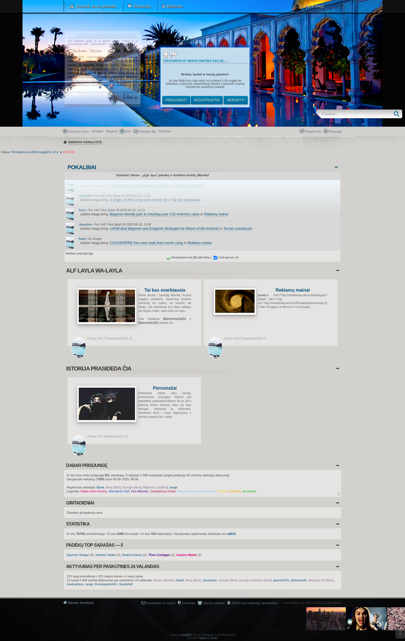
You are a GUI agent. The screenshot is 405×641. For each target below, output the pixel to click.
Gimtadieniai (80, 503)
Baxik (82, 210)
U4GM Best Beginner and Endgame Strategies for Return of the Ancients (164, 229)
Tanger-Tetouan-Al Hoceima (196, 491)
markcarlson (75, 584)
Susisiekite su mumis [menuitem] (160, 603)
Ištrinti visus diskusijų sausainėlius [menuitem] (254, 603)
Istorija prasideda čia (98, 368)
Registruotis (206, 100)
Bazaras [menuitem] (111, 131)
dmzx (214, 638)
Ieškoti (397, 114)
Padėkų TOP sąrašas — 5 (94, 545)
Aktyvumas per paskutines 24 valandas (112, 566)
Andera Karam (132, 555)
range (173, 487)
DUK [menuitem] (128, 131)
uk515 (231, 533)
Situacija (141, 6)
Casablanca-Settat (163, 491)
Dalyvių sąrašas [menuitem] (214, 603)
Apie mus (314, 6)
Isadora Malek (186, 555)
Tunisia (222, 491)
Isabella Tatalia (105, 555)
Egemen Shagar (78, 555)
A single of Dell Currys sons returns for (138, 200)
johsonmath (299, 580)
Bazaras (175, 6)
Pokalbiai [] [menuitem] (147, 131)
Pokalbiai (82, 167)
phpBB (186, 634)
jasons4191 (281, 580)
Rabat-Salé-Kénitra (93, 491)
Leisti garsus (226, 257)
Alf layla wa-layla (94, 270)
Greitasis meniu (78, 131)
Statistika (78, 524)
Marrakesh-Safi (119, 491)
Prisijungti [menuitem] (335, 131)
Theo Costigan (159, 555)
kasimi (203, 638)
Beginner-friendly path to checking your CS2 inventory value (154, 214)
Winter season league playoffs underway (140, 185)
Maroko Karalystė (81, 602)
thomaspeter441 (106, 584)
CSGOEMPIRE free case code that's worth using (146, 243)
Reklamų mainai (216, 214)
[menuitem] (164, 131)
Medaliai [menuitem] (97, 131)
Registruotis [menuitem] (313, 131)
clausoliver (85, 224)
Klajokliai (235, 491)
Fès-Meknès (139, 491)
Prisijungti (176, 100)
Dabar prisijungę (86, 465)
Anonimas (249, 491)
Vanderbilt (85, 181)
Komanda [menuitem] (188, 603)
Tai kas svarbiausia (189, 185)
